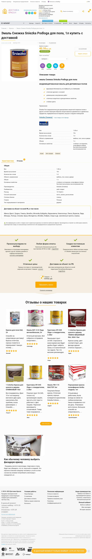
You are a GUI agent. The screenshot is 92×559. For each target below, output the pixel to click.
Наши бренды (28, 494)
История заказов (85, 509)
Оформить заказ (46, 285)
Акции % (37, 23)
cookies (3, 544)
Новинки (57, 153)
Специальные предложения (20, 1)
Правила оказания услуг (55, 498)
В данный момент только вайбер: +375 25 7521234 (10, 505)
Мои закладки (86, 507)
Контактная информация (8, 514)
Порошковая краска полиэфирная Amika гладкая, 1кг (76, 387)
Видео (75, 23)
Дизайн (64, 22)
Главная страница (6, 1)
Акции (41, 153)
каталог (40, 269)
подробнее (55, 249)
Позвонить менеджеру (46, 290)
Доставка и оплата (47, 22)
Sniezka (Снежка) (46, 117)
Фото (70, 23)
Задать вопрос (82, 54)
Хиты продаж (49, 153)
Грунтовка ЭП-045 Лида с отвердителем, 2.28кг (56, 332)
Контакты (88, 23)
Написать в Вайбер (54, 1)
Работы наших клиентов (32, 501)
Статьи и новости (35, 1)
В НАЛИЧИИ (83, 49)
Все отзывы (46, 423)
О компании (57, 23)
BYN (88, 1)
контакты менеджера (16, 255)
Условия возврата (53, 496)
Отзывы (44, 1)
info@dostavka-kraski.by (30, 10)
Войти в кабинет (85, 505)
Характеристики (8, 161)
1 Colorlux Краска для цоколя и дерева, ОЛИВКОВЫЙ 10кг (14, 387)
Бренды (31, 23)
